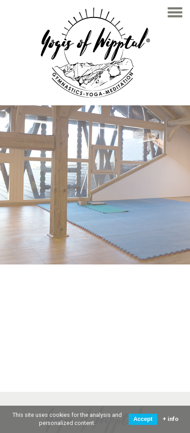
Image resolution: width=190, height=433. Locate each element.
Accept (143, 419)
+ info (170, 419)
